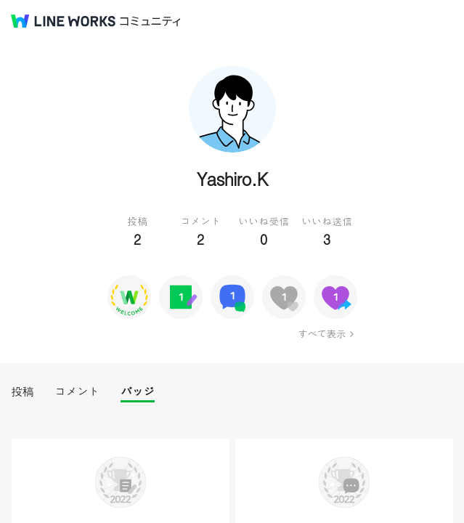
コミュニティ (150, 21)
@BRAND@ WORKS (63, 21)
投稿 (22, 391)
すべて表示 (321, 333)
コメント (76, 391)
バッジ (138, 391)
